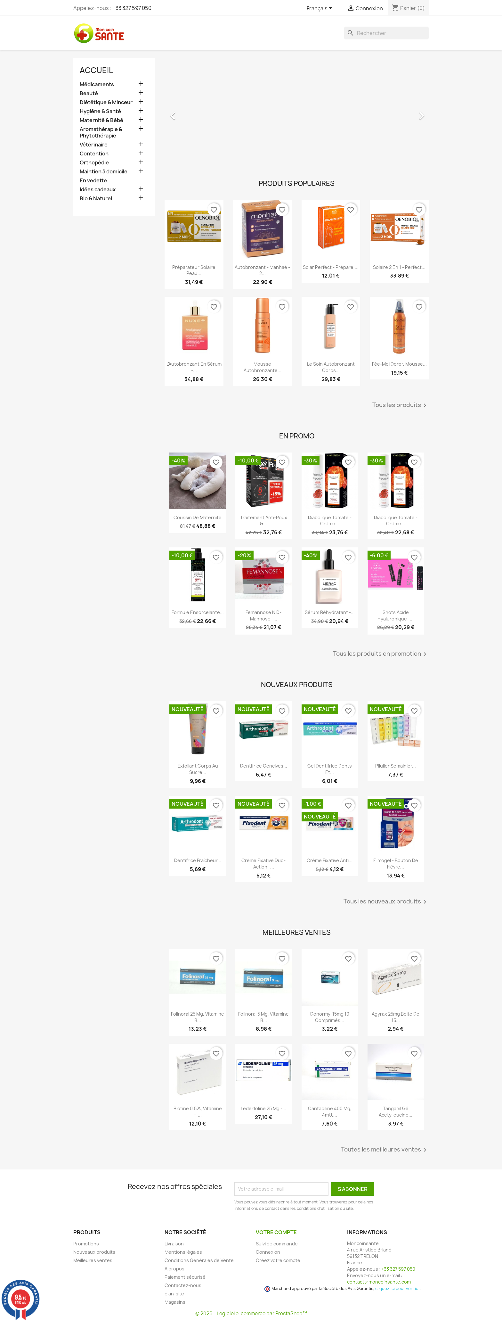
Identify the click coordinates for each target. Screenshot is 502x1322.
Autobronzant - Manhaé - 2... (262, 270)
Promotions (86, 1244)
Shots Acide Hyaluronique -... (395, 615)
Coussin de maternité (198, 517)
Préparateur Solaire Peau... (193, 270)
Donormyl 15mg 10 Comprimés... (329, 1017)
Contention (94, 153)
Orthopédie (94, 162)
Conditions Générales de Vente (199, 1260)
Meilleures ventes (92, 1260)
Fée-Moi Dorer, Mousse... (399, 364)
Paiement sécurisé (185, 1277)
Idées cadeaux (98, 189)
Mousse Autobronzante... (262, 367)
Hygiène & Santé (100, 111)
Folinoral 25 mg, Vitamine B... (197, 1017)
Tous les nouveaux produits (386, 902)
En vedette (93, 180)
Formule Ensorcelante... (198, 612)
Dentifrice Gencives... (263, 766)
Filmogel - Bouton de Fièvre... (395, 863)
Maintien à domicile (103, 171)
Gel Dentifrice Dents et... (329, 769)
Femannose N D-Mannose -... (263, 615)
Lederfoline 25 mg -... (263, 1108)
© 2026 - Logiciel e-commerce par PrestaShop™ (251, 1313)
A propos (174, 1269)
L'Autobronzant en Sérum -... (194, 367)
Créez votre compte (278, 1260)
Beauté (89, 93)
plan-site (174, 1294)
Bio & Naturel (96, 198)
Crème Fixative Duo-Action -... (263, 863)
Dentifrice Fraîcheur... (197, 860)
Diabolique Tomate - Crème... (330, 520)
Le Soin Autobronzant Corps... (331, 367)
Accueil (96, 70)
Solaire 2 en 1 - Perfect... (399, 267)
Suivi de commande (277, 1244)
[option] (297, 112)
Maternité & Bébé (101, 120)
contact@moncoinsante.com (379, 1282)
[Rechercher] (386, 33)
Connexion (268, 1252)
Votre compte (276, 1232)
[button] (184, 112)
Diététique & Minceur (106, 102)
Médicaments (97, 84)
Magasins (175, 1302)
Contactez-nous (183, 1285)
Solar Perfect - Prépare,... (331, 267)
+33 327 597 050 (131, 8)
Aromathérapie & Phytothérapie (101, 132)
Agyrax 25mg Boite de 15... (395, 1017)
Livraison (174, 1244)
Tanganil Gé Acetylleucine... (395, 1111)
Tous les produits (400, 405)
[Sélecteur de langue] (320, 8)
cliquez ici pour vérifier (397, 1288)
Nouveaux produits (94, 1252)
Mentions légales (183, 1252)
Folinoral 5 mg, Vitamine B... (263, 1017)
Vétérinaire (94, 144)
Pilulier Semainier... (395, 766)
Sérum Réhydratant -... (330, 612)
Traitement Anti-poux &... (263, 520)
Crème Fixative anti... (329, 860)
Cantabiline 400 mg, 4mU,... (330, 1111)
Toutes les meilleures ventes (385, 1150)
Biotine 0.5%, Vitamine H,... (198, 1111)
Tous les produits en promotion (381, 654)
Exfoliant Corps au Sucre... (197, 769)
